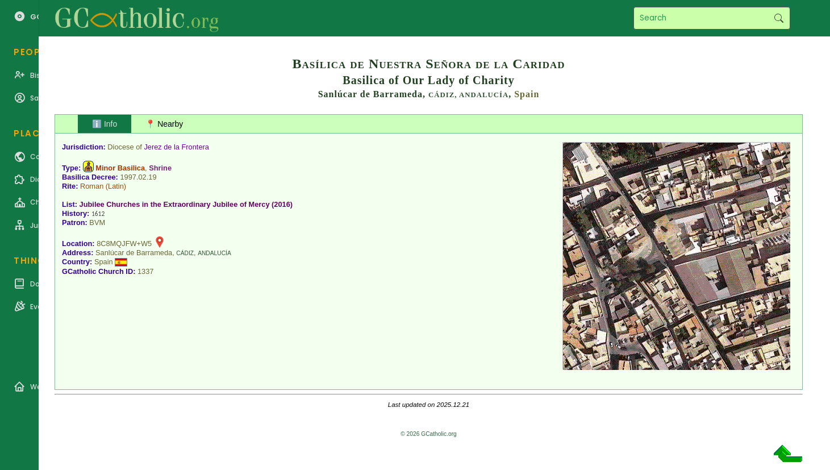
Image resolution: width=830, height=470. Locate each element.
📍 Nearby (164, 123)
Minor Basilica (120, 168)
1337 (145, 271)
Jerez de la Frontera (176, 147)
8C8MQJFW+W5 (124, 243)
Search (779, 18)
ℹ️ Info (104, 123)
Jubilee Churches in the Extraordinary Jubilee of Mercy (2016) (186, 204)
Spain (526, 94)
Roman (91, 186)
